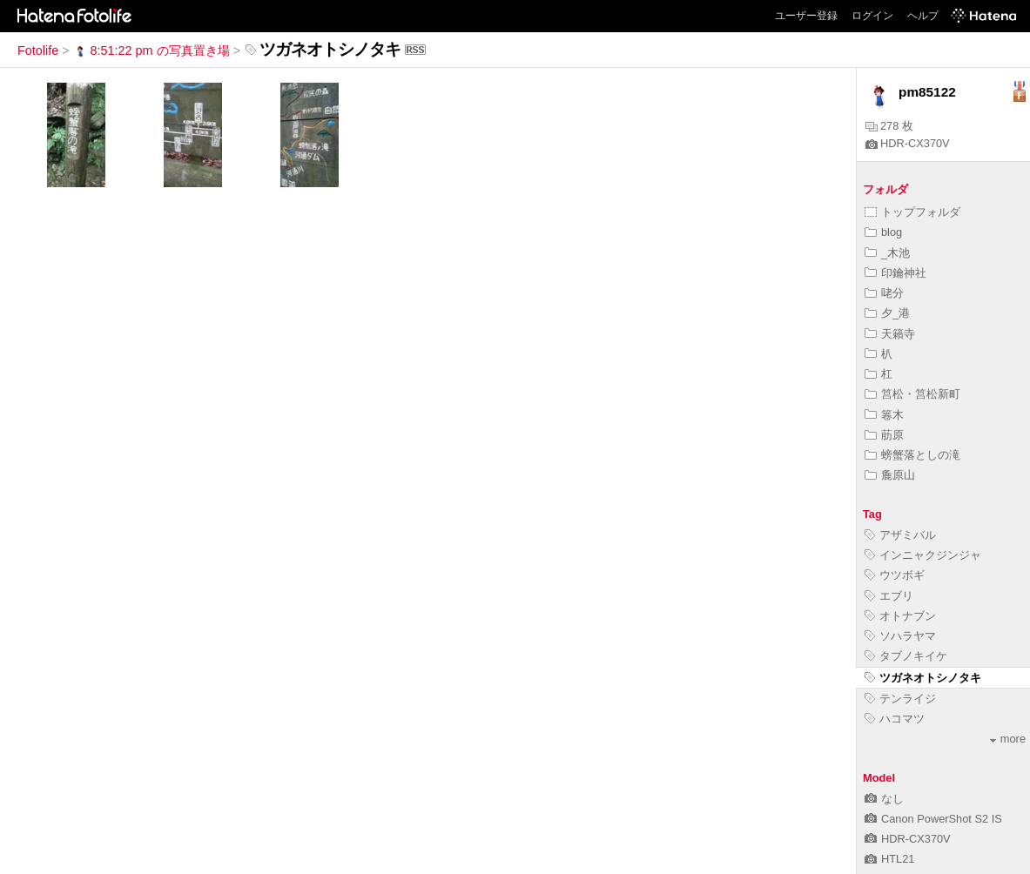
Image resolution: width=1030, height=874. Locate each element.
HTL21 (889, 858)
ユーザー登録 (806, 16)
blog (883, 232)
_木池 (887, 252)
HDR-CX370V (907, 143)
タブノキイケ (906, 655)
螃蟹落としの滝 (912, 454)
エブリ (889, 595)
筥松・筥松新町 (912, 393)
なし (884, 798)
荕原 (884, 434)
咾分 (884, 292)
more (1008, 738)
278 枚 (889, 125)
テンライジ (900, 698)
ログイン (872, 16)
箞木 (884, 414)
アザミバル (900, 534)
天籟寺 (890, 333)
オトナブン (900, 615)
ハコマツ (895, 718)
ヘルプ (923, 16)
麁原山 (890, 474)
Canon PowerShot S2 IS (933, 818)
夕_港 (887, 312)
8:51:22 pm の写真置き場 (151, 50)
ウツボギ (895, 575)
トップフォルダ (912, 211)
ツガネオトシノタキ (923, 677)
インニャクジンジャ (923, 554)
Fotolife (37, 50)
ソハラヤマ (900, 635)
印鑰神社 (895, 272)
